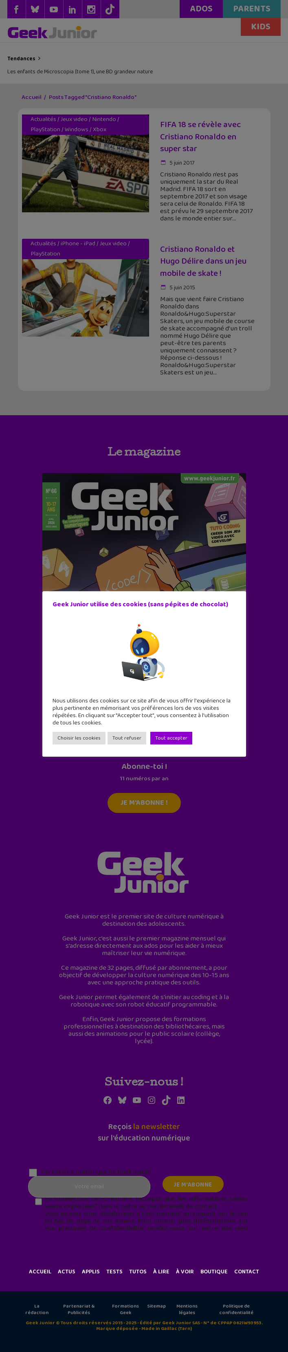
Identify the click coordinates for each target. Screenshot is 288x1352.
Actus (66, 1271)
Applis (91, 1271)
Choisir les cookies (79, 738)
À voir (185, 1271)
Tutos (138, 1271)
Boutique (214, 1271)
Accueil (40, 1271)
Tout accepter (171, 738)
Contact (246, 1271)
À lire (161, 1271)
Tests (114, 1271)
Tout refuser (126, 738)
